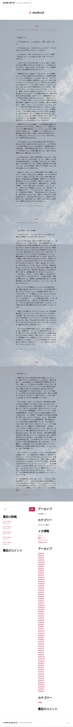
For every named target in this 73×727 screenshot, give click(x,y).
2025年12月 (41, 562)
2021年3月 (41, 676)
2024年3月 (41, 599)
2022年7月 (41, 642)
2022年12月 (41, 631)
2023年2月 (41, 627)
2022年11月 (41, 633)
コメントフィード (43, 540)
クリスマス (20, 349)
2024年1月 (41, 603)
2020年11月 (41, 685)
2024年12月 (41, 579)
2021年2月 (41, 678)
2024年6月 (41, 592)
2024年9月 (41, 586)
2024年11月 (41, 582)
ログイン (40, 536)
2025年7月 (41, 569)
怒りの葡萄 (37, 206)
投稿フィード (41, 538)
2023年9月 (41, 612)
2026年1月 (41, 560)
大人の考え (33, 349)
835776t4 (24, 30)
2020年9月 (41, 689)
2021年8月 (41, 665)
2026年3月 (41, 556)
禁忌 (42, 206)
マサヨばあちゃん (22, 206)
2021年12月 (41, 657)
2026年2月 (41, 558)
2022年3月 (41, 650)
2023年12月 (41, 605)
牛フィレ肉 (36, 495)
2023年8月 (41, 614)
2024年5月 (41, 594)
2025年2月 (41, 575)
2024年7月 (41, 590)
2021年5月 (41, 672)
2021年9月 (41, 663)
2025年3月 (41, 573)
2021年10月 (41, 661)
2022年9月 (41, 637)
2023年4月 (41, 622)
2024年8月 (41, 588)
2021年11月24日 (35, 223)
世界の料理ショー (28, 495)
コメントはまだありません (50, 30)
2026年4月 (41, 554)
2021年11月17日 (35, 366)
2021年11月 (41, 659)
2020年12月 (41, 683)
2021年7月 (41, 668)
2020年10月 (41, 687)
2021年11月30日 (35, 30)
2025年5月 (41, 571)
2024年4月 (41, 597)
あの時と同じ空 (9, 3)
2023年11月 (41, 607)
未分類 (36, 26)
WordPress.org (42, 542)
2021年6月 (41, 670)
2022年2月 (41, 653)
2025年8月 (41, 566)
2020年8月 (41, 691)
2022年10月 (41, 635)
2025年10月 (41, 564)
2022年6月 (41, 644)
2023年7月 (41, 616)
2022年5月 (41, 646)
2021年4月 (41, 674)
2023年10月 (41, 610)
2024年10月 (41, 584)
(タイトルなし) (7, 522)
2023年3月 (41, 625)
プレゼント (27, 349)
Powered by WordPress (25, 723)
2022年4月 (41, 648)
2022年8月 (41, 640)
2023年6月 (41, 618)
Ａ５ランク (20, 495)
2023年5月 (41, 620)
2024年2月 (41, 601)
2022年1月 (41, 655)
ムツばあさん (30, 206)
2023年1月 (41, 629)
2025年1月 (41, 577)
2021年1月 (41, 680)
